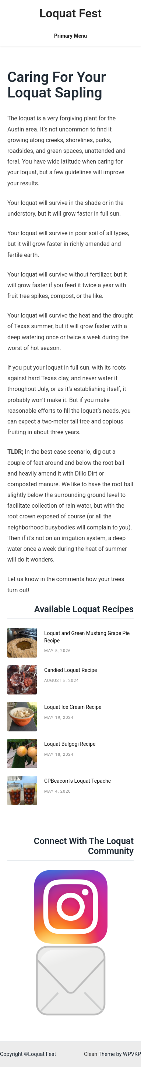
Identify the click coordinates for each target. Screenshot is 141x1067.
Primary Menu (70, 36)
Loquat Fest (70, 13)
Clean (90, 1054)
